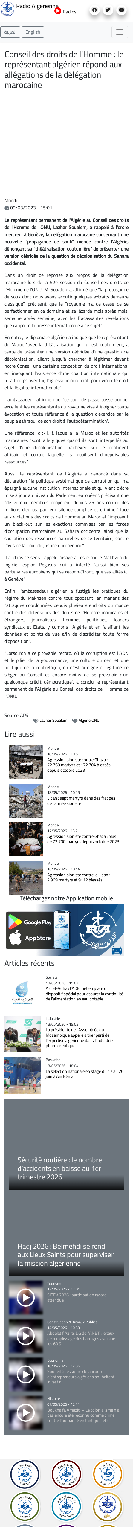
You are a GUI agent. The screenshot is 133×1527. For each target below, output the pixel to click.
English (32, 32)
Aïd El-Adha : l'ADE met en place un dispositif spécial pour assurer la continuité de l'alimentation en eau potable (84, 993)
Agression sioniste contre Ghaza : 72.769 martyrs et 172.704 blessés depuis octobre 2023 (79, 765)
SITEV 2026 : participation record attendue (77, 1297)
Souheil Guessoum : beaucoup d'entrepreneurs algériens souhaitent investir (80, 1376)
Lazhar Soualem (53, 720)
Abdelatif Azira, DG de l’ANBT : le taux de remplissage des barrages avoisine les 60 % (81, 1338)
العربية (10, 32)
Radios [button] (65, 11)
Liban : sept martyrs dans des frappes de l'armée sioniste (81, 800)
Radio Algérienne (26, 8)
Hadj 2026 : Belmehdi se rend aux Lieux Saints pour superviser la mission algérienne (66, 1254)
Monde (11, 200)
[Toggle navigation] (119, 32)
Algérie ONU (89, 720)
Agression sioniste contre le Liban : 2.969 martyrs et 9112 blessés (78, 877)
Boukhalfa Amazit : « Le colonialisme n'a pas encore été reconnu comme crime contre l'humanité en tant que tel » (83, 1415)
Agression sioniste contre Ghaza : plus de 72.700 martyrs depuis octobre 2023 (83, 839)
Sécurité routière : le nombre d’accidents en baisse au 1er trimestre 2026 (60, 1168)
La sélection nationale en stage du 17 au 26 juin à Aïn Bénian (84, 1074)
